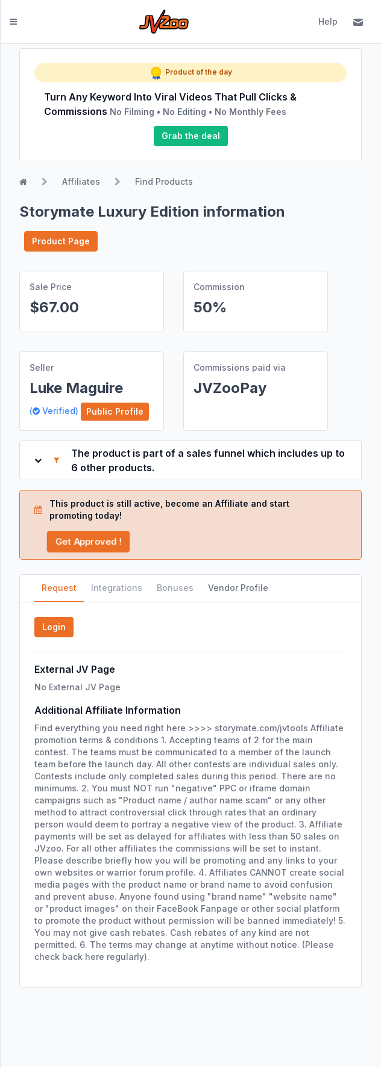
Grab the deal (191, 136)
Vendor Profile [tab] (238, 588)
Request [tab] (59, 588)
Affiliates (81, 181)
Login (54, 627)
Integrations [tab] (116, 588)
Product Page (61, 241)
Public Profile (114, 411)
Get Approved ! (88, 541)
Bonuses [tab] (175, 588)
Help (328, 21)
